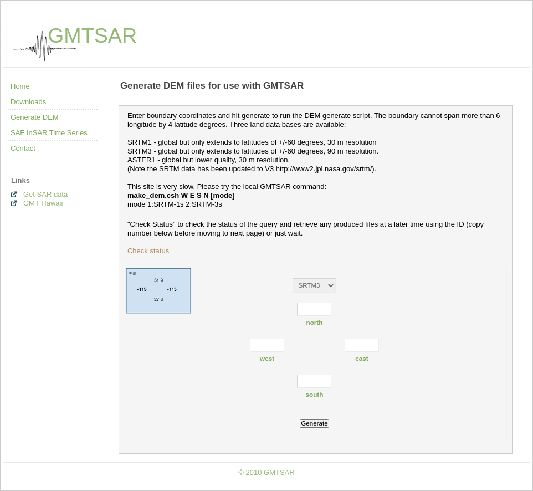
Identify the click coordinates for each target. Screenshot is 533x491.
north (314, 322)
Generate (314, 423)
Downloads (28, 102)
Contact (23, 148)
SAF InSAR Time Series (49, 133)
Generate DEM (35, 117)
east (361, 358)
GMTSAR (92, 35)
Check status (148, 251)
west (267, 358)
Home (20, 86)
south (315, 394)
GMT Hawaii (43, 203)
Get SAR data (45, 194)
